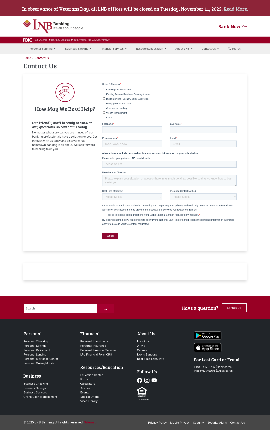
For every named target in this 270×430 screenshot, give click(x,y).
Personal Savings (34, 345)
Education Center (91, 375)
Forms (84, 379)
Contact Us (237, 422)
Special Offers (89, 396)
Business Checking (35, 383)
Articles (85, 388)
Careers (142, 350)
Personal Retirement (36, 350)
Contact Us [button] (209, 49)
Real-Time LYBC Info (150, 359)
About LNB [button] (182, 49)
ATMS (141, 345)
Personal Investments (94, 341)
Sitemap (90, 422)
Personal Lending (34, 354)
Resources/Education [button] (149, 49)
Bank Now (229, 26)
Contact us (234, 308)
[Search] (60, 308)
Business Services (35, 392)
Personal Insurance (93, 345)
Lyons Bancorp (147, 354)
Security (198, 422)
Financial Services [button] (112, 49)
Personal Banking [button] (41, 49)
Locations (143, 341)
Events (84, 392)
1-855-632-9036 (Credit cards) (214, 370)
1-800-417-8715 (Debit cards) (213, 367)
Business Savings (34, 388)
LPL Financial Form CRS (96, 354)
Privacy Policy (157, 422)
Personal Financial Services (98, 350)
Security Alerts (217, 422)
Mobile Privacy (180, 422)
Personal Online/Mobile (38, 363)
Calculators (87, 383)
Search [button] (234, 49)
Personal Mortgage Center (40, 359)
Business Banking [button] (76, 49)
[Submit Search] (105, 308)
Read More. (236, 9)
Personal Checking (35, 341)
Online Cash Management (40, 396)
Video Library (89, 401)
